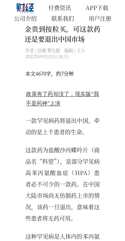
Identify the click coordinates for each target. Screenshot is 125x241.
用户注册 (100, 18)
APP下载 (97, 7)
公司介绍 (25, 18)
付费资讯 (59, 7)
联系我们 (62, 18)
